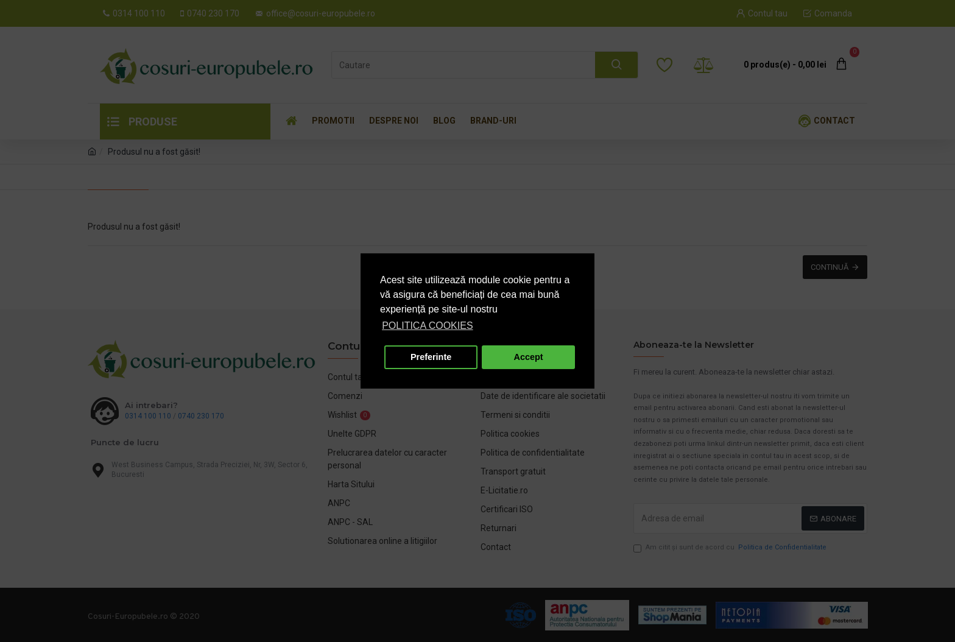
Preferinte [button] (431, 357)
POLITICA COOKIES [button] (427, 325)
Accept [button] (528, 357)
